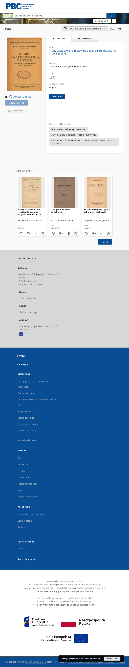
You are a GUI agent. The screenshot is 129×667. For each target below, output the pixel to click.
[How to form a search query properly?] (114, 21)
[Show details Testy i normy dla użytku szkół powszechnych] (108, 233)
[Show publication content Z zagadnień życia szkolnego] (68, 233)
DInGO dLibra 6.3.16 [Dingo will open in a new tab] (35, 661)
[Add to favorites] (112, 29)
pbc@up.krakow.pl (28, 312)
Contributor (23, 477)
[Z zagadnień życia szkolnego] (64, 192)
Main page (22, 364)
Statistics (22, 527)
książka (52, 87)
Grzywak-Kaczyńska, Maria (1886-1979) (68, 66)
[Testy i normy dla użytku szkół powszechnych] (97, 192)
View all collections (27, 440)
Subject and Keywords (28, 496)
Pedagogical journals (28, 424)
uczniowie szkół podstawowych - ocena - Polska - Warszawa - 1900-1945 (81, 142)
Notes (21, 490)
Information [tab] (85, 38)
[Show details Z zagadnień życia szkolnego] (75, 233)
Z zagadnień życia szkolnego (60, 210)
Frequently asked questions (31, 514)
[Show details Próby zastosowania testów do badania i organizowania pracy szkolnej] (42, 233)
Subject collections (27, 411)
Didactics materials (27, 430)
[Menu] (125, 2)
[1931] (52, 77)
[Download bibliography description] (28, 233)
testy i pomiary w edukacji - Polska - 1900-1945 (73, 134)
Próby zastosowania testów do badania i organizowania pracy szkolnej (29, 212)
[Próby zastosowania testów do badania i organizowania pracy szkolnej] (31, 192)
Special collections (26, 417)
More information (92, 659)
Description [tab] (58, 39)
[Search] (111, 15)
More (105, 242)
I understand (112, 658)
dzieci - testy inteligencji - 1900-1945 (68, 129)
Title (20, 458)
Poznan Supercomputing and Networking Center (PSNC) (96, 661)
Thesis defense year (27, 483)
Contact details (25, 520)
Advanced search (102, 21)
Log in (21, 548)
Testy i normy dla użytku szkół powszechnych (97, 210)
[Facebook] (21, 334)
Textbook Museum (27, 393)
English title (23, 464)
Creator (21, 471)
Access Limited (18, 97)
